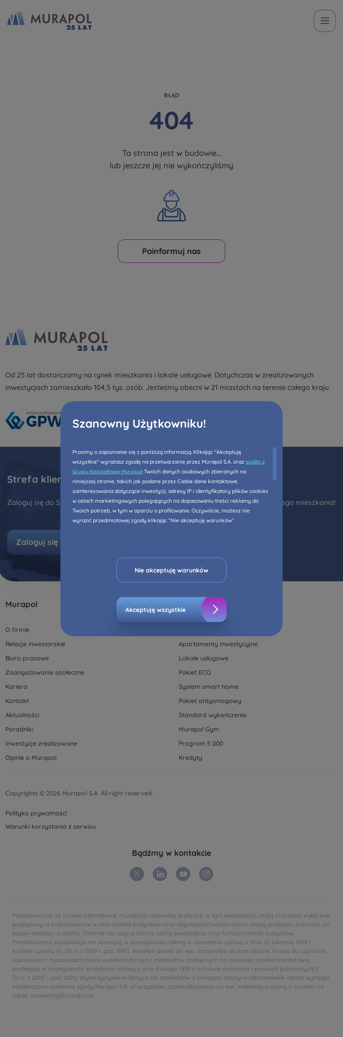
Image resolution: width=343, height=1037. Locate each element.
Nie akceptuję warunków (171, 570)
